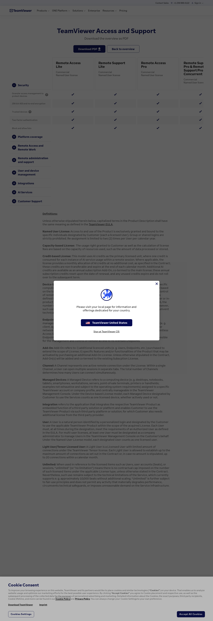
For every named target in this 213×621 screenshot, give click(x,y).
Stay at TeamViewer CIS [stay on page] (106, 331)
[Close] (156, 284)
